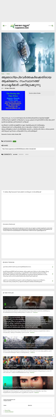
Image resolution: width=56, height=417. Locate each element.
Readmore (35, 312)
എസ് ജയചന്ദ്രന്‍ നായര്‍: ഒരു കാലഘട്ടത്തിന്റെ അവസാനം (24, 307)
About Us (30, 405)
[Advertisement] (28, 11)
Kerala (8, 73)
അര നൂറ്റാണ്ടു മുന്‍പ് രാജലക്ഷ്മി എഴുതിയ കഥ (19, 387)
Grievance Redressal (9, 411)
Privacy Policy (7, 410)
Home (2, 73)
